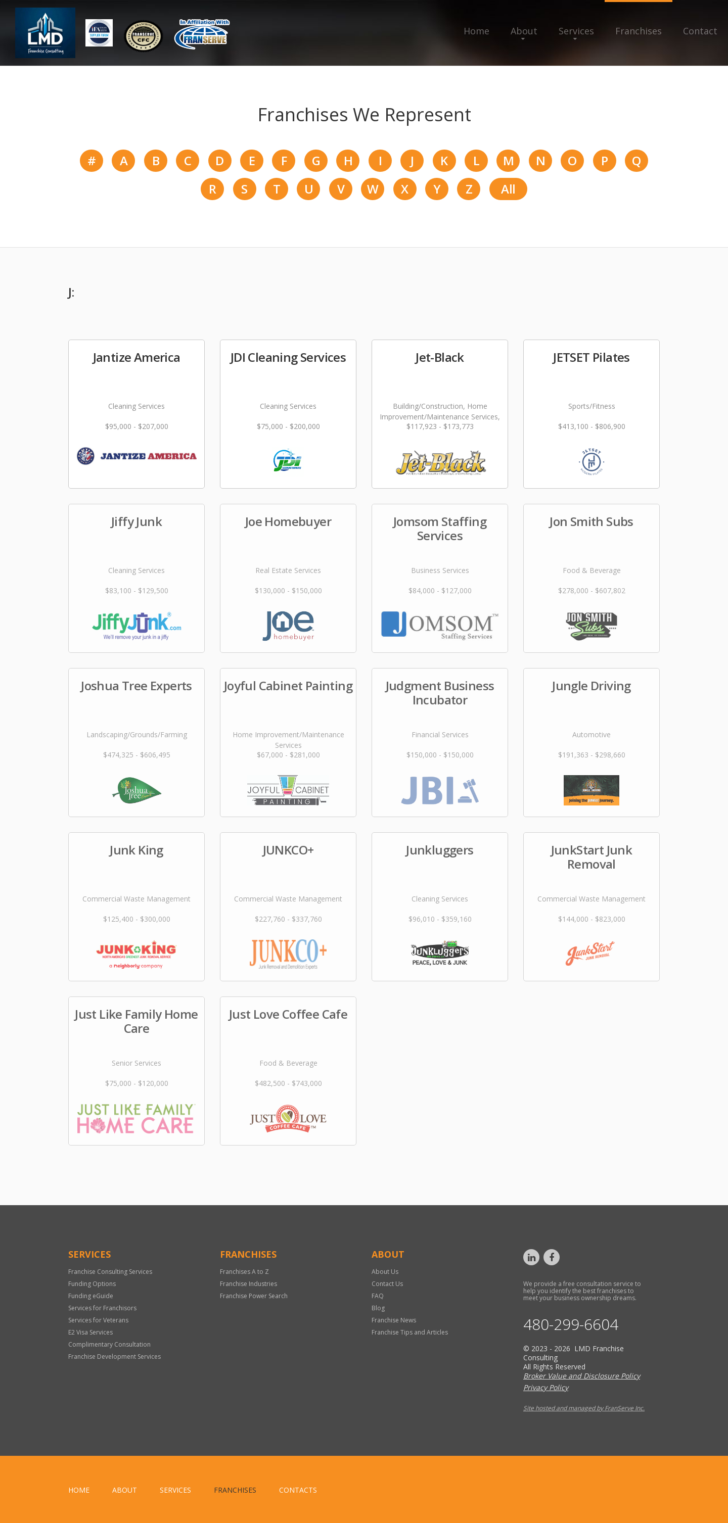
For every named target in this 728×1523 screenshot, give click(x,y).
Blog (378, 1308)
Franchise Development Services (114, 1356)
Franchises (638, 31)
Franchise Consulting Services (110, 1271)
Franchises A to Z (244, 1271)
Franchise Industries (248, 1283)
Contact (700, 31)
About (524, 31)
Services (576, 31)
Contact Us (387, 1283)
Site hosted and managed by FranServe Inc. (584, 1408)
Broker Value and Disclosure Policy (581, 1376)
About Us (385, 1271)
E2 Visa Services (90, 1332)
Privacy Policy (545, 1387)
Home (476, 31)
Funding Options (92, 1283)
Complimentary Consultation (109, 1344)
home (78, 1490)
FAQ (378, 1296)
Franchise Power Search (254, 1296)
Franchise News (394, 1320)
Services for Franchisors (102, 1308)
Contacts (298, 1490)
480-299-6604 (570, 1324)
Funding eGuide (90, 1296)
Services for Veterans (98, 1320)
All (508, 188)
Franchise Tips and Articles (410, 1332)
